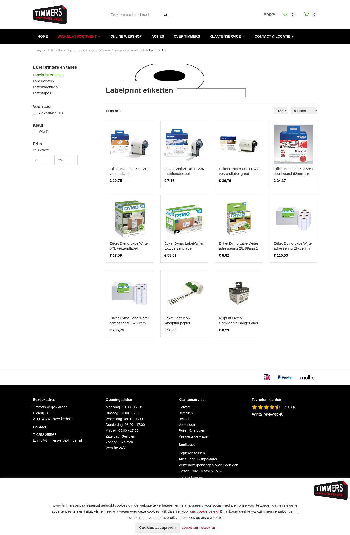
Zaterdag (112, 436)
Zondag (111, 442)
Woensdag (114, 419)
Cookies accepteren (157, 528)
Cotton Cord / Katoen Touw (200, 471)
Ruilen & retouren (192, 430)
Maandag (113, 407)
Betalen (184, 419)
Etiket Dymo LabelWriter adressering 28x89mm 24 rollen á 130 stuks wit (293, 248)
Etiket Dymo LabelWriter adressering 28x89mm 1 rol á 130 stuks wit (238, 248)
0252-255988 (46, 435)
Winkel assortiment (77, 36)
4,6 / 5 (289, 408)
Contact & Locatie (272, 36)
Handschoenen (191, 477)
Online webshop (126, 36)
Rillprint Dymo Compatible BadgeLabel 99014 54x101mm (238, 323)
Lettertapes (42, 93)
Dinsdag (112, 413)
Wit (43, 131)
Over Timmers (187, 36)
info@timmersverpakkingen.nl (59, 440)
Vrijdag (111, 430)
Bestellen (186, 413)
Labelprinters (43, 81)
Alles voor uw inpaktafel (198, 459)
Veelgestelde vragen (194, 436)
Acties (157, 36)
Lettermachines (45, 87)
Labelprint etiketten (48, 75)
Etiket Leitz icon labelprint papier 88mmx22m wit (177, 323)
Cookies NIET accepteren (198, 527)
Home (43, 36)
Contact (184, 407)
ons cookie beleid (204, 511)
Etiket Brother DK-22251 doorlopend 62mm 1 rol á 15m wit (293, 173)
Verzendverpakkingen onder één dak (208, 465)
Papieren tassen (192, 453)
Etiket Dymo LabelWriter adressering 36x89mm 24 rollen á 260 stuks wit (129, 323)
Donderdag (114, 425)
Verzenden (187, 425)
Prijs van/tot (41, 150)
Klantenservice (225, 36)
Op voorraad (51, 113)
